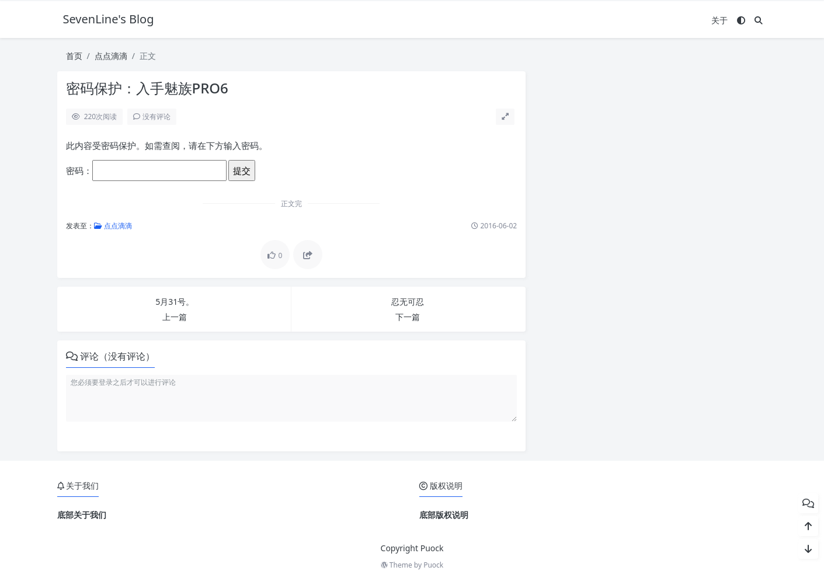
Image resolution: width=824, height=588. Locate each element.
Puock (433, 565)
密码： (146, 170)
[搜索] (758, 20)
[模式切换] (741, 20)
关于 (719, 20)
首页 (74, 55)
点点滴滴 (111, 55)
